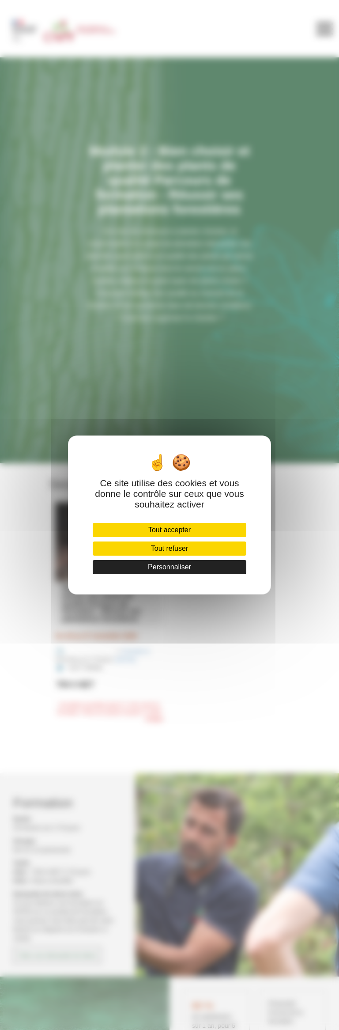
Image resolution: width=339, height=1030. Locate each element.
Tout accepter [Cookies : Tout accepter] (169, 530)
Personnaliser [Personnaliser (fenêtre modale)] (169, 567)
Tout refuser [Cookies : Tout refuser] (169, 548)
